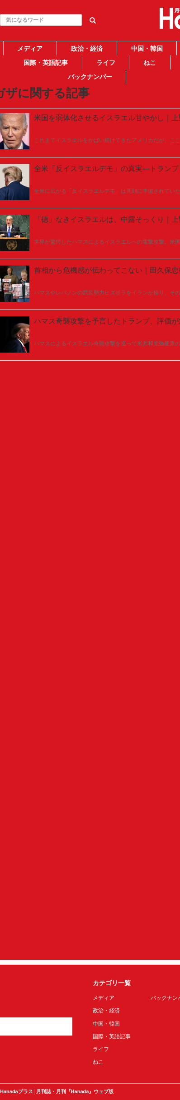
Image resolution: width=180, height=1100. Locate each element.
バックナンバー (90, 76)
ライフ (105, 62)
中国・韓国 (147, 48)
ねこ (149, 62)
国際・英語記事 (46, 62)
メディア (30, 48)
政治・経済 (87, 48)
